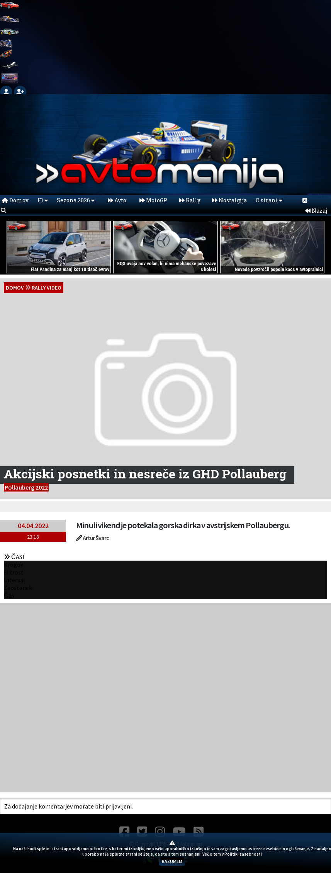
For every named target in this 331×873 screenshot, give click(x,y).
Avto (117, 200)
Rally (189, 200)
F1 (42, 200)
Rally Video (46, 287)
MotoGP (153, 200)
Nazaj (316, 210)
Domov (15, 200)
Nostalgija (229, 200)
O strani (269, 200)
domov (15, 287)
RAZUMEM (172, 861)
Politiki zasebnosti (243, 854)
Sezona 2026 (76, 200)
